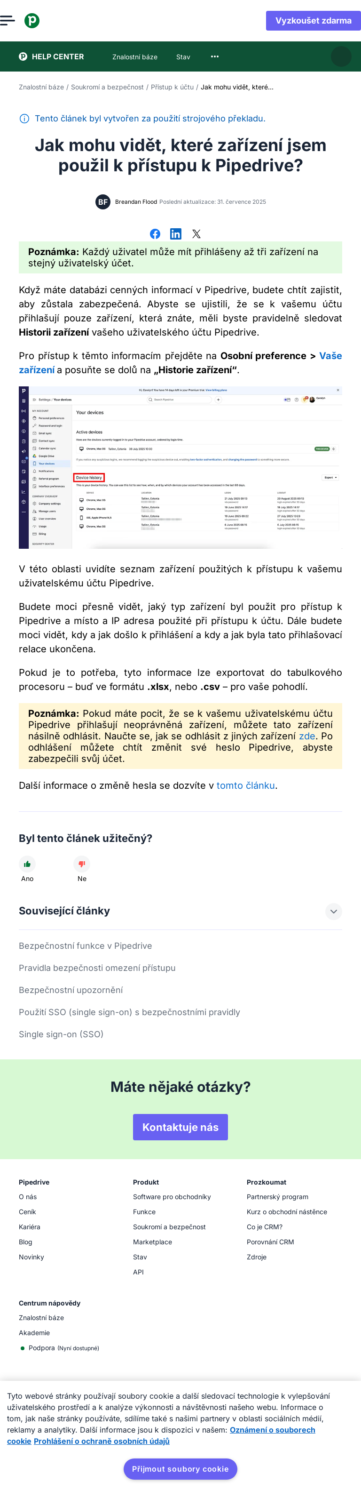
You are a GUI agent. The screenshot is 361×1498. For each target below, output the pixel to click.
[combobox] (215, 56)
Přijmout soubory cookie (180, 1469)
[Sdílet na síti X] (196, 234)
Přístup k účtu (172, 87)
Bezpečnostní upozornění (71, 990)
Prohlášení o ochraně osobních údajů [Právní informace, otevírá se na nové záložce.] (102, 1441)
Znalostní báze (41, 87)
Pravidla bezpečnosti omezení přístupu (97, 968)
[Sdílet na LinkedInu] (175, 234)
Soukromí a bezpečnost (107, 87)
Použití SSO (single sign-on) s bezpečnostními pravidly (129, 1012)
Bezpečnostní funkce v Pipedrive (85, 946)
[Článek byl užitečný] (27, 864)
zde (307, 736)
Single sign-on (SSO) (61, 1034)
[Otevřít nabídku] (26, 20)
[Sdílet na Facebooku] (155, 234)
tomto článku (246, 785)
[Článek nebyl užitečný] (81, 864)
